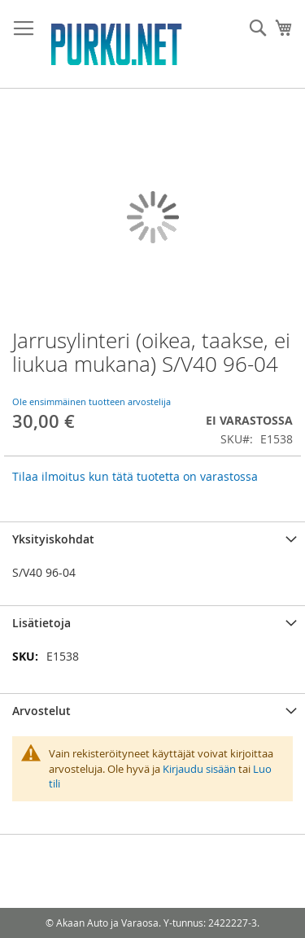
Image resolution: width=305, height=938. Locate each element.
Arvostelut (41, 710)
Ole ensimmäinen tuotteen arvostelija (91, 401)
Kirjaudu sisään (199, 768)
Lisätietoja (41, 622)
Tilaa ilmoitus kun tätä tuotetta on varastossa (135, 476)
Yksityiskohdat (53, 539)
